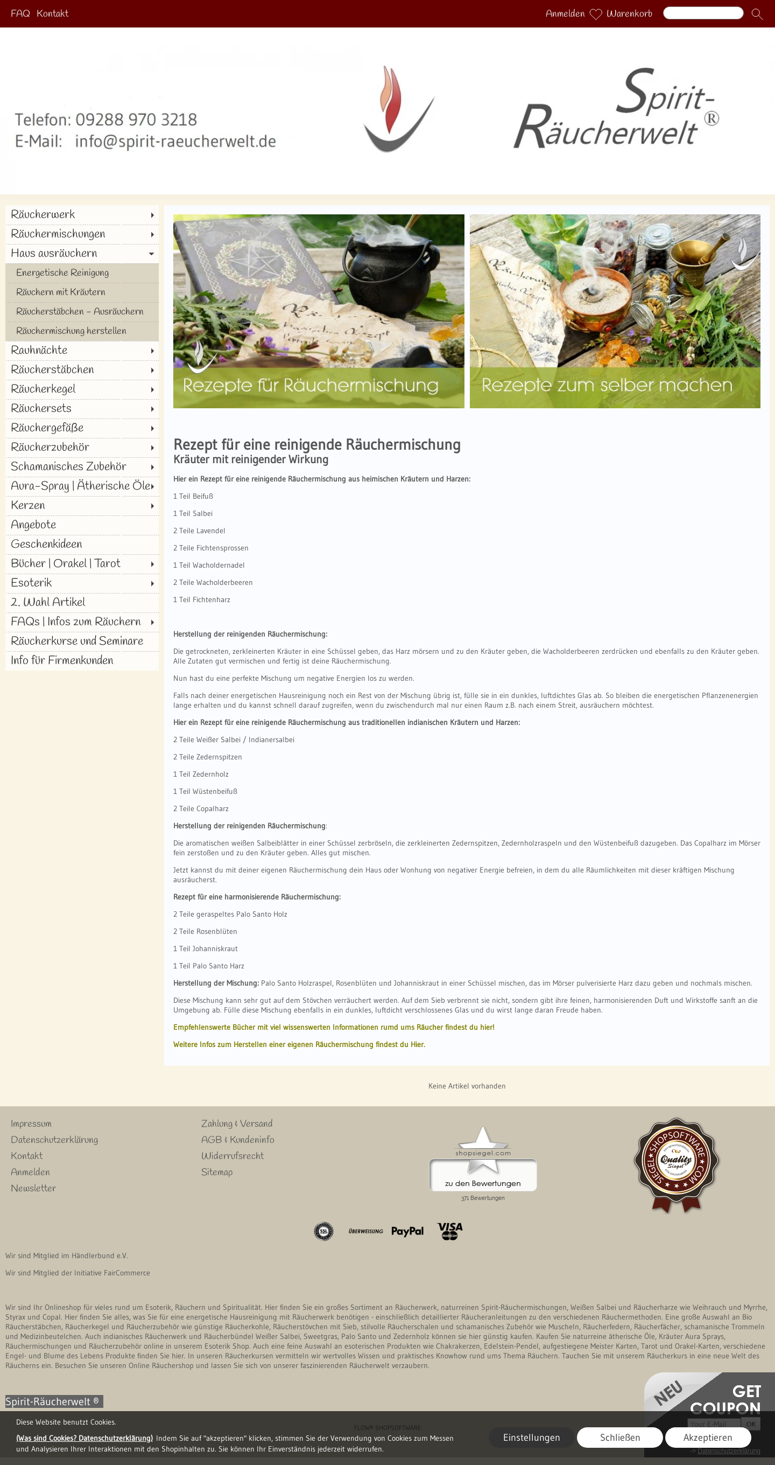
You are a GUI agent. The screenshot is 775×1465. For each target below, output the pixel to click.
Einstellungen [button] (531, 1437)
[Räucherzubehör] (82, 447)
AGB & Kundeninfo (237, 1140)
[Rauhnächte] (82, 350)
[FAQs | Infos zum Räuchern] (82, 622)
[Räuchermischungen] (82, 234)
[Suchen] (703, 12)
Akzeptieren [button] (708, 1437)
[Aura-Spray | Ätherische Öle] (82, 486)
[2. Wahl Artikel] (82, 602)
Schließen (620, 1437)
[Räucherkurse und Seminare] (82, 641)
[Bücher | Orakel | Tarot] (82, 564)
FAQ (20, 14)
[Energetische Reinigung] (82, 273)
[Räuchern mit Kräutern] (82, 292)
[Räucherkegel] (82, 389)
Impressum (31, 1124)
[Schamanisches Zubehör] (82, 467)
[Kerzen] (82, 505)
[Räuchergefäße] (82, 428)
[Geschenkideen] (82, 544)
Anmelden (565, 14)
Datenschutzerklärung (54, 1140)
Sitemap (216, 1172)
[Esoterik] (82, 583)
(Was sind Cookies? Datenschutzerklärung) (84, 1438)
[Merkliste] (596, 14)
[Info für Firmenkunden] (82, 661)
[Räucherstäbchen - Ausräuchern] (82, 312)
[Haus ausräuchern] (82, 253)
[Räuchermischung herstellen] (82, 331)
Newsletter (33, 1188)
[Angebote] (82, 525)
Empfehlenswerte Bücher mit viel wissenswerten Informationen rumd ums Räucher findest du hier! (334, 1027)
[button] (757, 14)
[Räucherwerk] (82, 215)
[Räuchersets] (82, 408)
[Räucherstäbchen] (82, 370)
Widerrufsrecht (232, 1156)
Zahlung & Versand (237, 1124)
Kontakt (52, 14)
